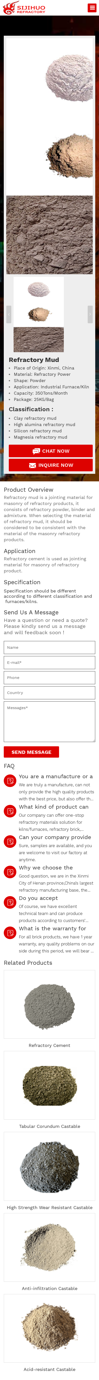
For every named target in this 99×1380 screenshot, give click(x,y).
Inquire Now (50, 465)
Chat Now (51, 451)
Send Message (32, 752)
